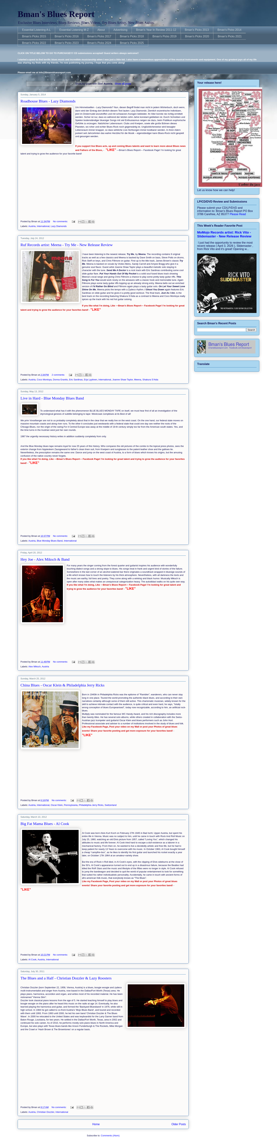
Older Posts (179, 1124)
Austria (32, 226)
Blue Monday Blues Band (50, 540)
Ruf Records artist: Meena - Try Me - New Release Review (66, 245)
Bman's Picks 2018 (132, 36)
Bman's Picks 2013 (197, 29)
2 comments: (59, 374)
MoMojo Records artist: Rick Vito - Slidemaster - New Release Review (224, 234)
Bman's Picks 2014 (229, 29)
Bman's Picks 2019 (164, 36)
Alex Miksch (34, 666)
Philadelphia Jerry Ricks (91, 805)
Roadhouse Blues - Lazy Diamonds (48, 101)
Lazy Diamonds (59, 226)
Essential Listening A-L (36, 29)
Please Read (238, 214)
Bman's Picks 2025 (132, 42)
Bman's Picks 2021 (230, 36)
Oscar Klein (57, 805)
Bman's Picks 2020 (197, 36)
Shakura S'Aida (150, 379)
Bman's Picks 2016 (67, 36)
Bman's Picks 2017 (99, 36)
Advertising (120, 29)
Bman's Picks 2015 (34, 36)
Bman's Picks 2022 (34, 42)
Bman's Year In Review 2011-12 (156, 29)
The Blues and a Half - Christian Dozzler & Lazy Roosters (66, 978)
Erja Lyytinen (90, 379)
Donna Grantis (60, 379)
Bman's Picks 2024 (99, 42)
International (43, 226)
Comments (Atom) (110, 1135)
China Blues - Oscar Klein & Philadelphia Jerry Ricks (62, 685)
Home (96, 1124)
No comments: (60, 221)
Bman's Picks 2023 (67, 42)
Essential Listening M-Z (74, 29)
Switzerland (110, 805)
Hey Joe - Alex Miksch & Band (44, 559)
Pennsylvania (71, 805)
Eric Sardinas (76, 379)
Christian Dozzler (45, 1112)
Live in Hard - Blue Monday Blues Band (52, 398)
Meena (137, 379)
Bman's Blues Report (56, 14)
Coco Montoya (44, 379)
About (101, 29)
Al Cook (32, 959)
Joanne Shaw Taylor (122, 379)
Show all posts (123, 83)
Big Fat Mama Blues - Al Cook (44, 823)
